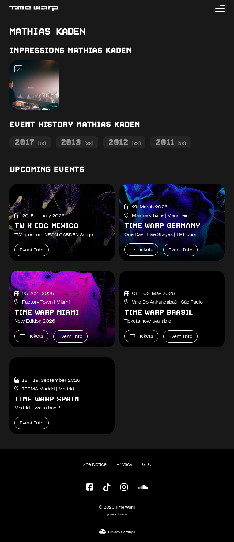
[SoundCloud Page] (143, 488)
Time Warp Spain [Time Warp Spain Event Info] (46, 399)
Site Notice (94, 465)
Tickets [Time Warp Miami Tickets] (31, 336)
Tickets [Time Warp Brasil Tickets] (141, 336)
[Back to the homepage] (33, 8)
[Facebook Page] (89, 488)
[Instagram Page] (124, 488)
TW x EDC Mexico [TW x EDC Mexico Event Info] (46, 226)
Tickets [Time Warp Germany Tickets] (141, 249)
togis (124, 515)
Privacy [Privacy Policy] (124, 465)
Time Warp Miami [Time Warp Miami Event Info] (46, 312)
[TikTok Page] (106, 488)
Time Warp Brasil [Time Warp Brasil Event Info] (158, 312)
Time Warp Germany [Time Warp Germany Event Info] (162, 226)
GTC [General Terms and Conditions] (147, 465)
